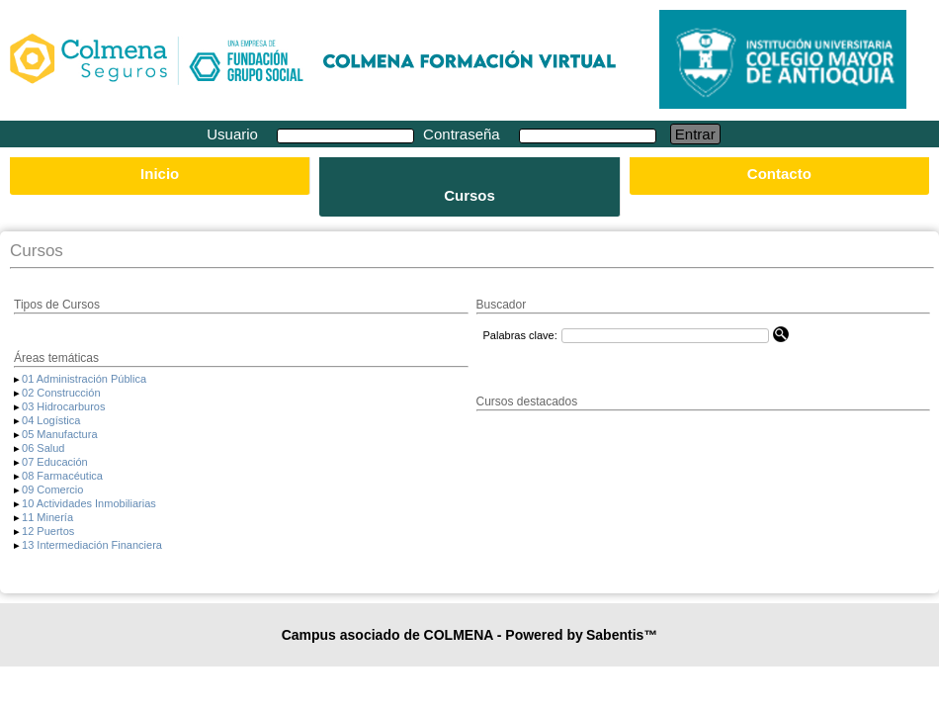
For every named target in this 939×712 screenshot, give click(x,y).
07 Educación (55, 462)
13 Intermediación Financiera (92, 545)
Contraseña (463, 134)
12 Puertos (48, 531)
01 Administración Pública (84, 379)
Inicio (159, 173)
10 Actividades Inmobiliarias (89, 503)
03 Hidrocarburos (63, 406)
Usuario (234, 134)
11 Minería (47, 517)
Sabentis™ (621, 635)
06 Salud (43, 448)
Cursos (469, 195)
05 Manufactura (59, 434)
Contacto (779, 173)
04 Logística (51, 420)
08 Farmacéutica (62, 476)
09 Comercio (52, 489)
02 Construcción (61, 393)
